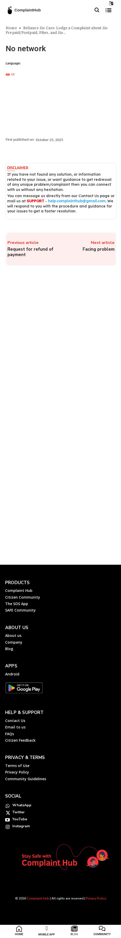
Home (11, 27)
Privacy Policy (96, 898)
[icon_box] (19, 932)
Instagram (21, 826)
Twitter (18, 812)
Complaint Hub (38, 898)
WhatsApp (21, 805)
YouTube (19, 819)
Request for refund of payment (30, 252)
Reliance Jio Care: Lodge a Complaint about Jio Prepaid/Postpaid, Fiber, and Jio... (57, 30)
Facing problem (99, 249)
